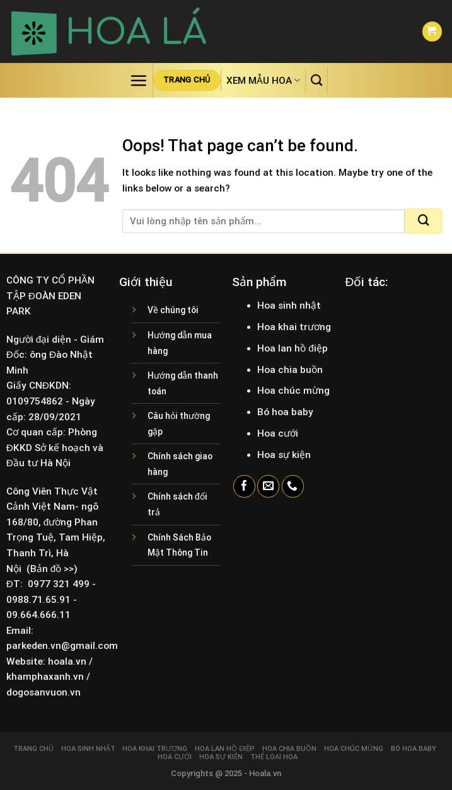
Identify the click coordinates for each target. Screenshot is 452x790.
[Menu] (138, 80)
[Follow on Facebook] (244, 486)
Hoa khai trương (154, 749)
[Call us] (293, 486)
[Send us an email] (268, 486)
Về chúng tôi (173, 310)
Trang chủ (33, 749)
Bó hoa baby (413, 749)
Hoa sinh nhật (88, 749)
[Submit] (424, 221)
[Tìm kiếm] (316, 80)
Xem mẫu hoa (263, 80)
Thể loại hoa (274, 757)
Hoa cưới (175, 757)
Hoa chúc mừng (353, 749)
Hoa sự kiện (221, 757)
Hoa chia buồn (289, 749)
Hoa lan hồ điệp (225, 749)
